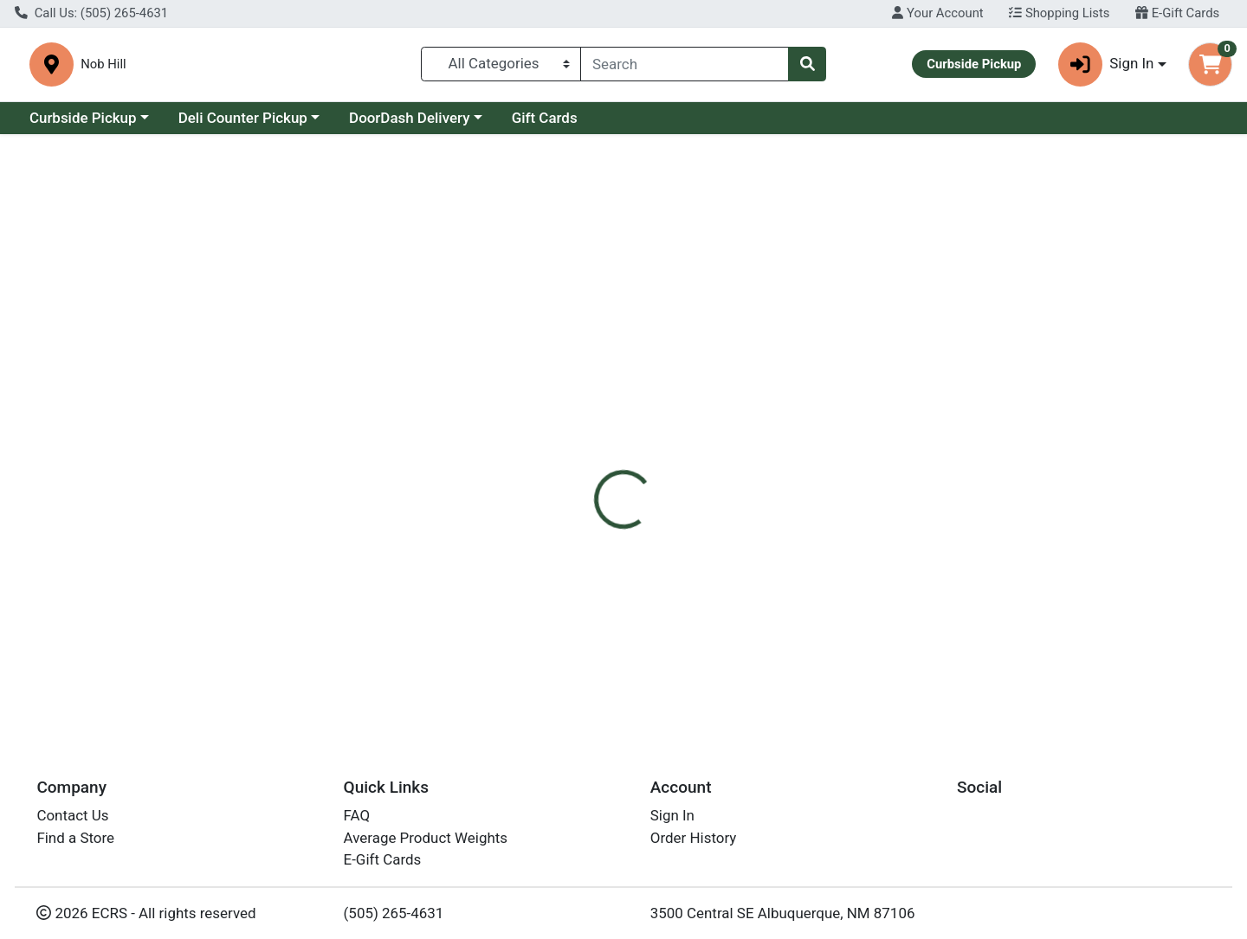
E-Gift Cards (1177, 13)
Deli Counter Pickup (242, 117)
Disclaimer (732, 390)
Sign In (672, 820)
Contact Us (72, 820)
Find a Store (75, 843)
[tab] (568, 390)
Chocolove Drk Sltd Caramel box (687, 665)
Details (568, 390)
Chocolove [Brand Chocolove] (735, 498)
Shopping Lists (1059, 13)
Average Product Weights (425, 843)
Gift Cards (545, 117)
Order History (693, 843)
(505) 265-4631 (394, 917)
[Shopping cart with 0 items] (1210, 64)
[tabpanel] (883, 496)
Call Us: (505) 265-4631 (91, 13)
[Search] (684, 64)
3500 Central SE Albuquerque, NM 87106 (782, 917)
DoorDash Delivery (409, 117)
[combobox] (684, 64)
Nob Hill (400, 64)
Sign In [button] (1106, 64)
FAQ (357, 820)
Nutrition (644, 390)
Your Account (937, 13)
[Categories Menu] (501, 64)
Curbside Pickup (83, 117)
